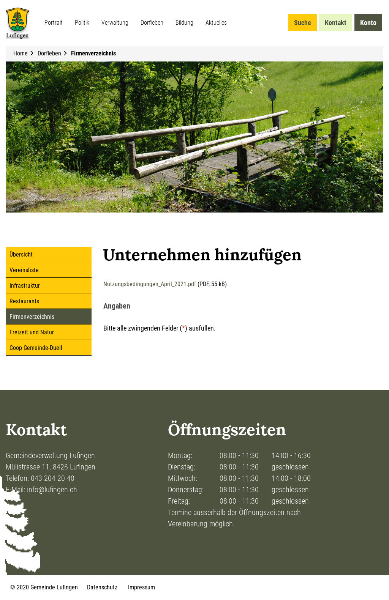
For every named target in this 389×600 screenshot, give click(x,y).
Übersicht (21, 254)
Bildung (184, 22)
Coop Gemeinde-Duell (35, 347)
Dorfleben (152, 22)
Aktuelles (216, 22)
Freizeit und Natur (31, 332)
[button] (50, 53)
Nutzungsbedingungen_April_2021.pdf (149, 284)
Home (20, 53)
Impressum (141, 587)
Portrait (53, 22)
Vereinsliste (24, 270)
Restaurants (24, 301)
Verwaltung (114, 22)
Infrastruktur (24, 285)
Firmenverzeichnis (47, 316)
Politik (82, 22)
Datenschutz (102, 587)
